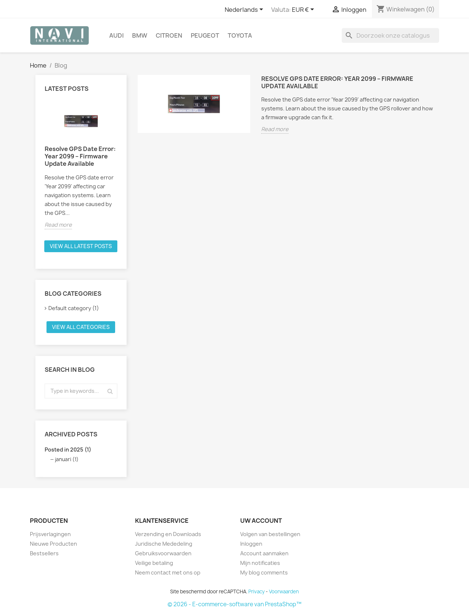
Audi (116, 35)
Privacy (256, 591)
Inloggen (251, 543)
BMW (139, 35)
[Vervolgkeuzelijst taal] (245, 10)
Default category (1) (73, 308)
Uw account (261, 521)
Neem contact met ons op (167, 572)
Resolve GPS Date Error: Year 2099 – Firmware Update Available (80, 156)
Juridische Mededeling (163, 543)
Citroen (169, 35)
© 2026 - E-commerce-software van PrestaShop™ (234, 604)
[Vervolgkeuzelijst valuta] (304, 10)
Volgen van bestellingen (270, 534)
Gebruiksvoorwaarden (163, 553)
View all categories (81, 326)
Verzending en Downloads (168, 534)
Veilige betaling (154, 562)
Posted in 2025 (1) (68, 449)
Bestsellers (44, 553)
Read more (58, 224)
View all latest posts (81, 246)
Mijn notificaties (260, 562)
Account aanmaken (264, 553)
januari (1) (67, 459)
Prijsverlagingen (50, 534)
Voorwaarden (284, 591)
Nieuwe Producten (53, 543)
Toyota (240, 35)
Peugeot (205, 35)
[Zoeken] (390, 35)
